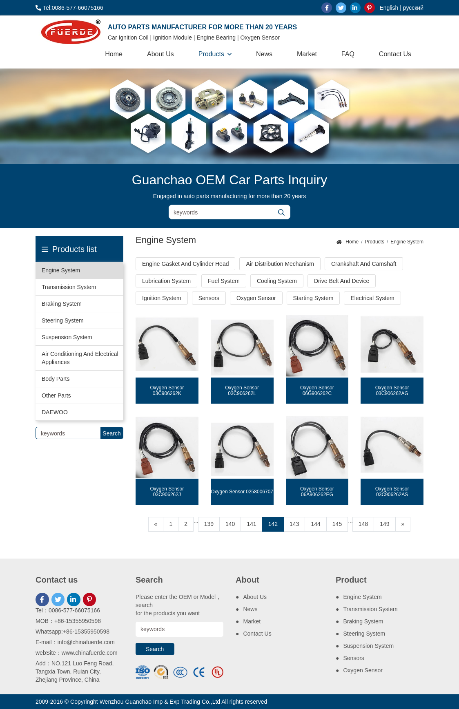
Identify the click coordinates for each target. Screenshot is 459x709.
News (264, 54)
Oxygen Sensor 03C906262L (242, 390)
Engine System (61, 270)
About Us (160, 54)
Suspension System (67, 337)
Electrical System (372, 298)
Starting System (313, 298)
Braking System (62, 303)
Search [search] (111, 433)
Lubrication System (166, 281)
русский (413, 7)
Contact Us (395, 54)
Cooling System (277, 281)
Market (307, 54)
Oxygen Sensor (256, 298)
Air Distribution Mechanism (280, 264)
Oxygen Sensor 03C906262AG (392, 390)
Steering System (63, 320)
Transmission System (69, 287)
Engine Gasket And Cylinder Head (185, 264)
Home (114, 54)
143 (294, 524)
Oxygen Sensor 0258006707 (242, 492)
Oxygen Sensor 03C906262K (167, 390)
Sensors (208, 298)
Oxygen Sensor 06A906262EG (317, 491)
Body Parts (55, 378)
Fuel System (224, 281)
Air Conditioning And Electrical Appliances (80, 358)
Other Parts (56, 395)
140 (230, 524)
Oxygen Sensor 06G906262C (317, 390)
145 (337, 524)
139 (209, 524)
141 (251, 524)
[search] (281, 212)
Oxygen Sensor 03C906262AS (392, 491)
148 (363, 524)
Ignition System (161, 298)
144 (315, 524)
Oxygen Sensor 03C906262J (167, 491)
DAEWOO (55, 412)
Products (211, 54)
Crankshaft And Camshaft (364, 264)
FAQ (347, 54)
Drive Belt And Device (341, 281)
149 (384, 524)
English (388, 7)
